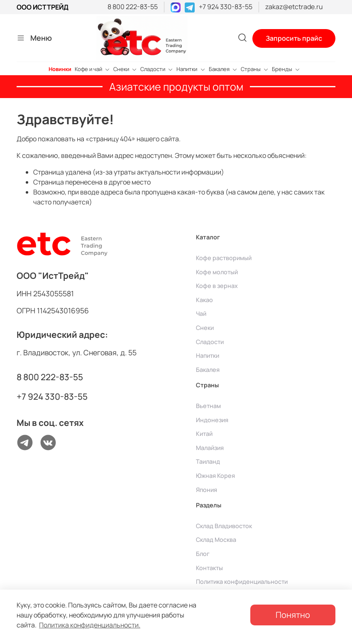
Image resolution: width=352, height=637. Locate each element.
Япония (206, 490)
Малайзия (210, 448)
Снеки (125, 69)
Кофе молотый (217, 272)
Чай (201, 313)
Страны (255, 69)
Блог (203, 554)
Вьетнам (208, 406)
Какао (204, 300)
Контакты (209, 568)
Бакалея (223, 69)
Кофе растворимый (224, 258)
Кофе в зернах (217, 286)
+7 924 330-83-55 (225, 6)
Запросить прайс (294, 38)
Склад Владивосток (224, 526)
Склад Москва (216, 540)
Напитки (190, 69)
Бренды (286, 69)
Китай (204, 434)
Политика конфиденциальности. (89, 625)
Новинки (60, 69)
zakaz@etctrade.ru (294, 6)
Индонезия (212, 420)
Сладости (156, 69)
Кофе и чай (92, 69)
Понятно (293, 614)
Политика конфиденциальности (242, 581)
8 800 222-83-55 (133, 6)
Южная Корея (215, 476)
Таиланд (208, 461)
